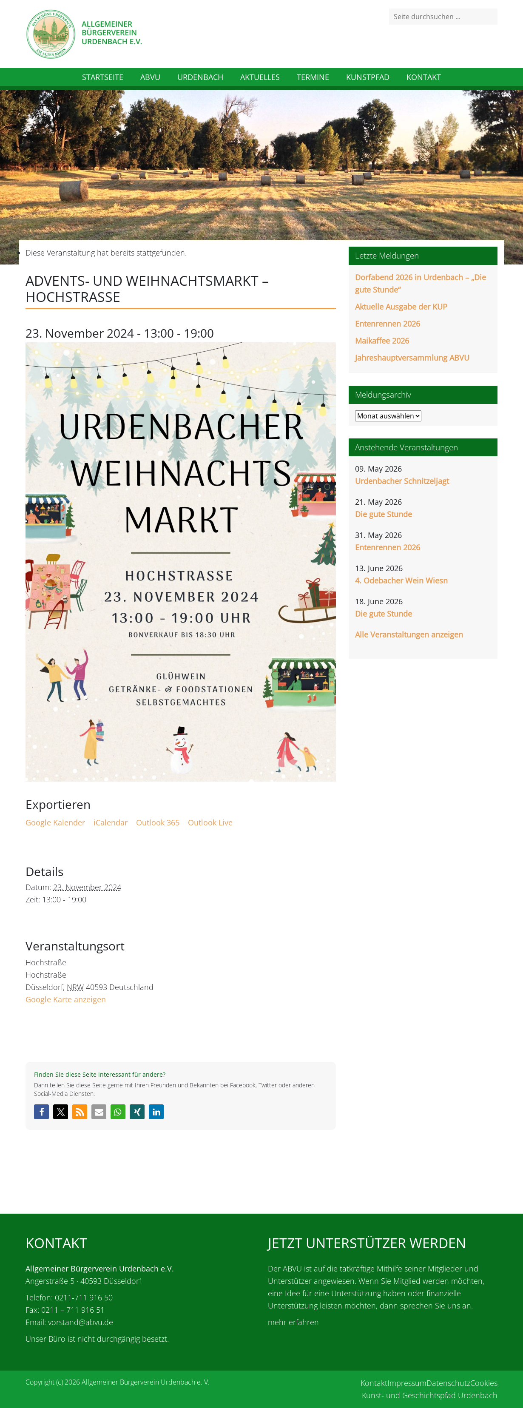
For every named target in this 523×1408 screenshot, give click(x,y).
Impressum (406, 1383)
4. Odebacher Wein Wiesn (401, 580)
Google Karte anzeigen (66, 999)
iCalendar (111, 822)
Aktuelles (260, 77)
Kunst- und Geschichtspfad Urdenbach (429, 1395)
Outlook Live (210, 822)
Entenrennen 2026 (387, 324)
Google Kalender (55, 822)
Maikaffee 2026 (382, 341)
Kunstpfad (367, 77)
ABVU (150, 77)
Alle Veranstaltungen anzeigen (409, 634)
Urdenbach (200, 77)
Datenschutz (448, 1383)
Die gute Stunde (383, 514)
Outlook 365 (157, 822)
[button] (41, 1111)
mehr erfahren (293, 1322)
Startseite (102, 77)
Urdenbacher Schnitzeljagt (402, 481)
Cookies (483, 1383)
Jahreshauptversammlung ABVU (412, 358)
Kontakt (423, 77)
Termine (313, 77)
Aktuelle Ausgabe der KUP (401, 307)
